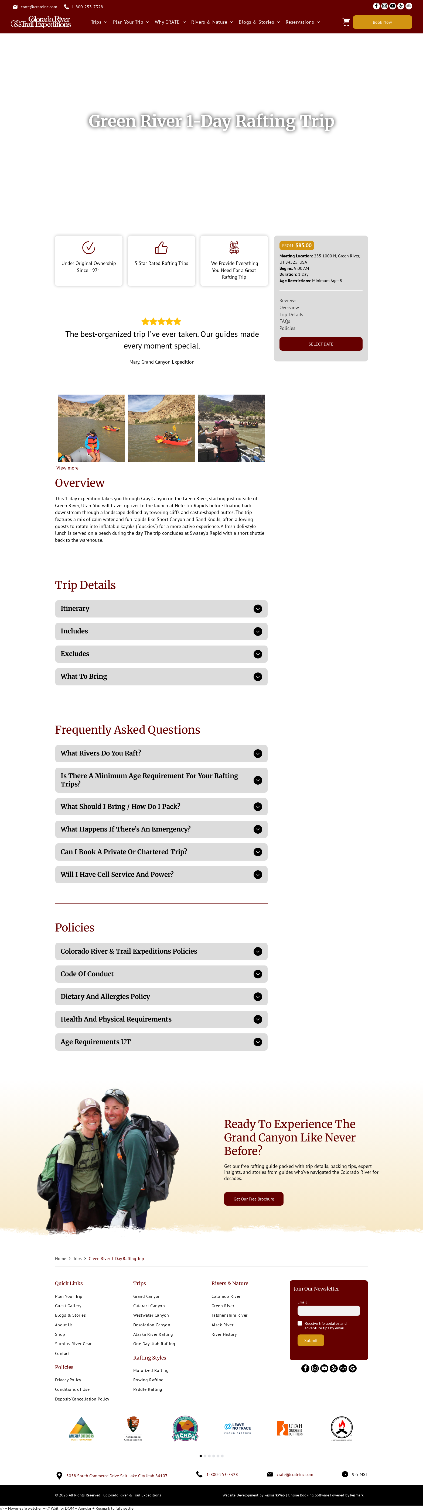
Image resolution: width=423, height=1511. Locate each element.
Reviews (287, 300)
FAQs (284, 321)
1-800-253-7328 (87, 6)
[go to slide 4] (214, 1456)
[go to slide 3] (209, 1456)
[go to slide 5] (218, 1456)
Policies (287, 328)
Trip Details (291, 314)
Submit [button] (311, 1340)
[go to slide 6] (222, 1456)
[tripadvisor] (408, 7)
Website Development (254, 1495)
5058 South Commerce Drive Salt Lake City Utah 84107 (117, 1475)
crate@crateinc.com (39, 6)
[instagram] (384, 7)
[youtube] (392, 7)
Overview (289, 307)
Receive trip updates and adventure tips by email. (326, 1325)
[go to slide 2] (205, 1456)
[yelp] (400, 7)
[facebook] (376, 7)
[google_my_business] (353, 1369)
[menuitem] (99, 22)
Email (302, 1302)
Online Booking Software (326, 1495)
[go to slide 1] (201, 1456)
